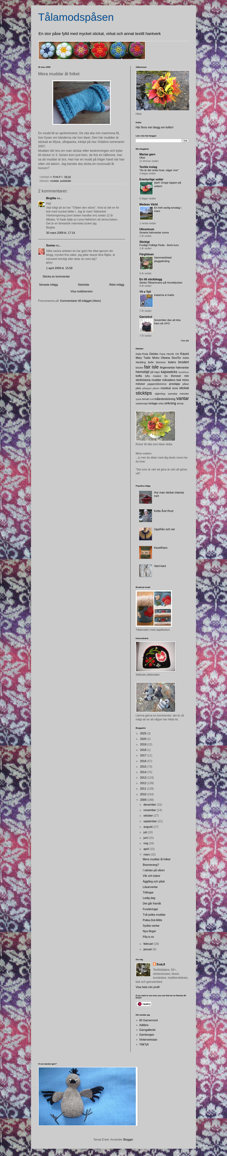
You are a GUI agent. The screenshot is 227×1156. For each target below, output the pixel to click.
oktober (148, 815)
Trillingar (148, 892)
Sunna (50, 245)
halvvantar (182, 367)
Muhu (155, 357)
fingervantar (167, 367)
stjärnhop (160, 393)
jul (152, 371)
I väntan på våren (154, 870)
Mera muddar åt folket (156, 859)
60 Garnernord (148, 1020)
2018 (143, 749)
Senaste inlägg (48, 284)
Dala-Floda (142, 354)
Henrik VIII (173, 354)
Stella (185, 357)
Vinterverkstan (148, 1039)
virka (161, 403)
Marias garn (147, 154)
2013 (143, 777)
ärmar (180, 403)
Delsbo (153, 353)
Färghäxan (146, 254)
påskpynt (146, 388)
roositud (165, 388)
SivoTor (176, 357)
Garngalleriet (147, 1029)
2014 (143, 772)
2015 (143, 766)
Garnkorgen (146, 1034)
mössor (140, 383)
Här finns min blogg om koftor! (154, 127)
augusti (148, 826)
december (150, 804)
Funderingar (150, 909)
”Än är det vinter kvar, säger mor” (159, 170)
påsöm (156, 388)
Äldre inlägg (116, 284)
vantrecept (142, 403)
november (150, 810)
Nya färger (149, 931)
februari (148, 943)
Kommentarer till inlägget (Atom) (80, 300)
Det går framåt (152, 903)
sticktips (144, 393)
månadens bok (171, 379)
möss (185, 379)
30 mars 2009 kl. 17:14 (60, 232)
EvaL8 (161, 964)
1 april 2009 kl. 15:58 (59, 268)
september (150, 821)
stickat (184, 388)
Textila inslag (148, 166)
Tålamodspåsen (76, 17)
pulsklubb (65, 180)
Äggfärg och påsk (154, 881)
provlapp (174, 383)
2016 (143, 761)
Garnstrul (145, 316)
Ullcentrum (146, 229)
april (146, 848)
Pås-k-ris (148, 936)
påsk (138, 388)
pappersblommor (157, 384)
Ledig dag (149, 897)
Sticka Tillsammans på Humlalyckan (160, 282)
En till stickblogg (150, 279)
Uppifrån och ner (164, 529)
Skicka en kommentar (56, 276)
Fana (162, 354)
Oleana (165, 357)
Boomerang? (151, 864)
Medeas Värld (148, 204)
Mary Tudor (143, 357)
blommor (161, 362)
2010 (143, 794)
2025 (143, 733)
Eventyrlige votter (151, 179)
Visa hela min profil (148, 987)
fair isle (151, 366)
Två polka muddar (154, 914)
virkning (170, 403)
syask (139, 399)
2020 (143, 738)
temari (145, 399)
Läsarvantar (150, 886)
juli (145, 832)
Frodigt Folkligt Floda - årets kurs (159, 245)
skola (175, 388)
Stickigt (144, 241)
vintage (152, 403)
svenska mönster (178, 393)
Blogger (128, 1139)
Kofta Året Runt (163, 510)
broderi (183, 362)
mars (147, 854)
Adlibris (143, 1025)
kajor (157, 372)
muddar (54, 180)
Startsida (83, 284)
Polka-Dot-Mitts (152, 920)
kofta (139, 375)
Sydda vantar (151, 925)
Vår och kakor (151, 875)
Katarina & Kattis (164, 294)
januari (148, 949)
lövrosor (176, 375)
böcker (139, 367)
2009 (143, 799)
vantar (182, 398)
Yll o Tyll (145, 291)
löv (166, 376)
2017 (143, 755)
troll (152, 399)
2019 (143, 744)
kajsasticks (169, 372)
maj (146, 843)
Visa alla (185, 340)
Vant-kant (160, 566)
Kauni (184, 354)
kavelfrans (184, 372)
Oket (142, 157)
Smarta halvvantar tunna (154, 232)
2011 (143, 788)
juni (146, 837)
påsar (185, 384)
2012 (143, 783)
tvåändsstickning (164, 398)
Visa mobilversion (81, 291)
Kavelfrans (160, 547)
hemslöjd (142, 372)
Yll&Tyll (143, 1044)
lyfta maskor (153, 376)
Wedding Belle (145, 362)
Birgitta (51, 198)
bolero (172, 362)
